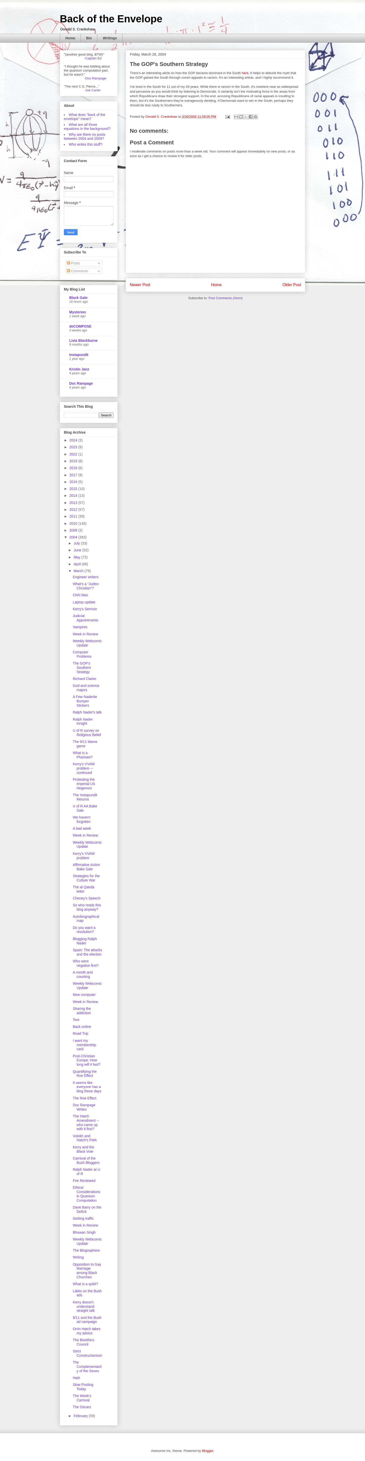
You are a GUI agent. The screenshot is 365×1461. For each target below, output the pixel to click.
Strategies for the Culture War (86, 878)
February (81, 1416)
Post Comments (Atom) (225, 298)
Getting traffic (83, 1218)
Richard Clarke (84, 679)
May (77, 557)
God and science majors (86, 688)
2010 (73, 523)
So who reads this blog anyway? (87, 907)
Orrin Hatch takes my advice (86, 1331)
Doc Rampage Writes (84, 1107)
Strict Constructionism (87, 1353)
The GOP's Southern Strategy (82, 667)
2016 (73, 482)
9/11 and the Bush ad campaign (87, 1320)
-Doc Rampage (95, 78)
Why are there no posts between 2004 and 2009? (84, 136)
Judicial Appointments (85, 618)
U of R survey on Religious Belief (87, 732)
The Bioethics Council (83, 1342)
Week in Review (85, 634)
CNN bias (80, 595)
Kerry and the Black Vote (83, 1149)
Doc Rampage (81, 383)
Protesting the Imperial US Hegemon (84, 783)
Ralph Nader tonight (83, 721)
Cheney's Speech (86, 898)
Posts (73, 263)
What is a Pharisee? (83, 755)
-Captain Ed (93, 58)
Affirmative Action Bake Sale (86, 867)
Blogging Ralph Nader (85, 941)
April (78, 564)
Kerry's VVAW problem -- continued (84, 768)
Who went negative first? (86, 963)
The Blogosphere (86, 1250)
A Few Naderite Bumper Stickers (85, 701)
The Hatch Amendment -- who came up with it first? (86, 1122)
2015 (73, 489)
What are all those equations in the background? (87, 127)
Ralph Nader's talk (87, 712)
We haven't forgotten (81, 819)
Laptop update (84, 602)
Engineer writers (85, 577)
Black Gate (78, 298)
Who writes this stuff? (85, 144)
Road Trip (80, 1033)
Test (76, 1020)
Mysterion (77, 312)
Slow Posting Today (83, 1387)
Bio (89, 38)
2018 (73, 468)
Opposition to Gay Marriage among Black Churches (87, 1270)
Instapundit (78, 355)
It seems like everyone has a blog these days (87, 1087)
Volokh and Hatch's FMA (85, 1138)
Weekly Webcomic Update (87, 643)
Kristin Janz (79, 369)
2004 (73, 537)
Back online (82, 1027)
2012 (73, 509)
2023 (73, 447)
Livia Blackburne (83, 340)
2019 (73, 461)
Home (70, 38)
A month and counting (83, 974)
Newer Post (140, 285)
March (79, 571)
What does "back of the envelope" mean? (84, 117)
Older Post (291, 285)
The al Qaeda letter (83, 889)
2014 (73, 496)
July (77, 543)
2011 (73, 516)
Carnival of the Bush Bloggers (86, 1160)
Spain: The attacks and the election (87, 952)
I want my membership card (84, 1045)
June (78, 550)
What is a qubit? (85, 1284)
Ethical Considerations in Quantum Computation (86, 1193)
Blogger (207, 1451)
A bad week (82, 828)
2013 (73, 503)
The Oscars (82, 1407)
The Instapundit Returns (85, 797)
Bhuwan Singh (84, 1232)
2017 (73, 475)
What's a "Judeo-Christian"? (86, 586)
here (245, 73)
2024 (73, 440)
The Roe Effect (84, 1098)
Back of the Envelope (111, 18)
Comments (77, 271)
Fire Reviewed (84, 1181)
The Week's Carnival (82, 1398)
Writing (78, 1257)
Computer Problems (82, 654)
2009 (73, 530)
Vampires (80, 627)
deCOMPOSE (80, 326)
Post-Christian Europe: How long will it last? (86, 1060)
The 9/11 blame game (85, 744)
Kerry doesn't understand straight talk (84, 1306)
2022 (73, 454)
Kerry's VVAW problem (84, 856)
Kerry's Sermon (85, 609)
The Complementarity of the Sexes (87, 1366)
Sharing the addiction (82, 1011)
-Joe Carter (92, 90)
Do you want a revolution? (84, 930)
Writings (110, 38)
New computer (84, 995)
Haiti (76, 1378)
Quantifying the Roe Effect (85, 1073)
